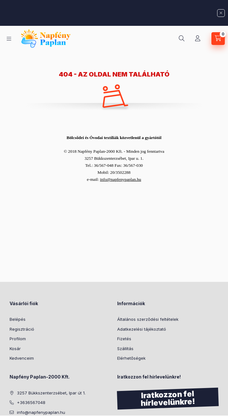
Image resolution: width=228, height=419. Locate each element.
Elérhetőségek (131, 358)
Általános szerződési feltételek (148, 319)
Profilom (18, 338)
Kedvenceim (22, 358)
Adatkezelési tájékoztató (141, 329)
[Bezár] (221, 13)
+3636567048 (31, 402)
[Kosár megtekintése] (218, 38)
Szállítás (125, 348)
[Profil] (197, 38)
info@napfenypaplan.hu (41, 412)
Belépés (18, 319)
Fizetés (124, 338)
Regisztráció (22, 329)
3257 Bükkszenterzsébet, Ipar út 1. (51, 392)
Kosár (15, 348)
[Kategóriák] (9, 39)
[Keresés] (181, 38)
